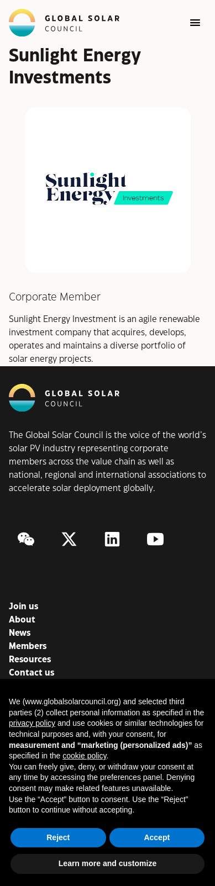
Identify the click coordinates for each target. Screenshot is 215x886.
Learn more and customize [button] (107, 863)
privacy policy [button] (32, 723)
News (19, 633)
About (22, 620)
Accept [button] (157, 837)
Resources (30, 660)
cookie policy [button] (84, 755)
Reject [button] (58, 837)
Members (27, 646)
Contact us (31, 673)
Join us (23, 607)
